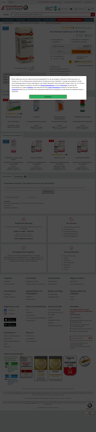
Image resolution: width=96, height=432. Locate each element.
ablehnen (30, 44)
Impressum (63, 42)
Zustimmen (15, 46)
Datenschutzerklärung (47, 42)
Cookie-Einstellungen (54, 44)
